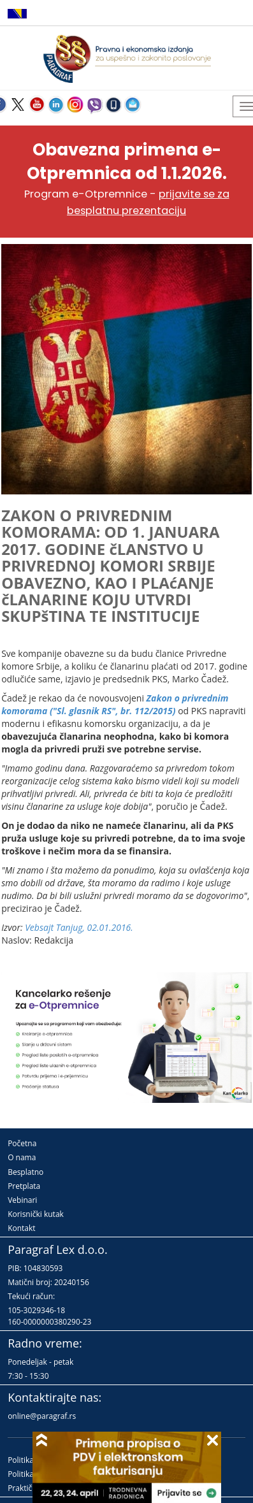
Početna (22, 1143)
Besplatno (25, 1172)
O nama (22, 1157)
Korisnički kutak (36, 1214)
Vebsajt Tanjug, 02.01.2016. (79, 927)
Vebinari (22, 1200)
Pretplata (24, 1186)
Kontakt (21, 1228)
